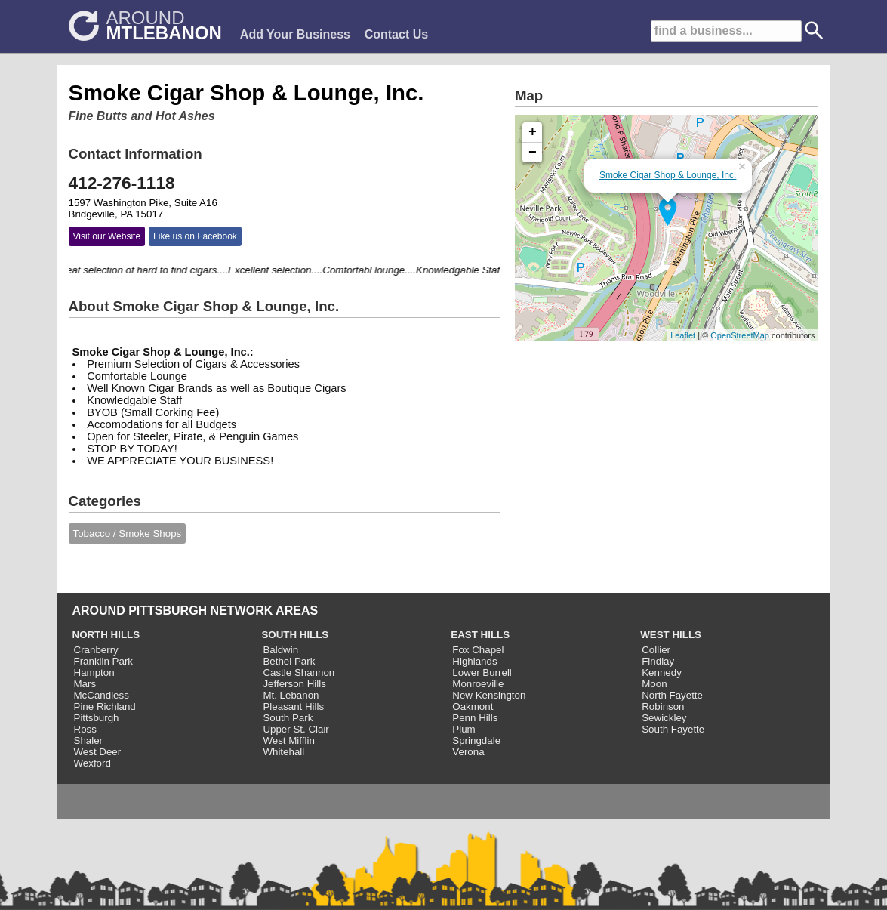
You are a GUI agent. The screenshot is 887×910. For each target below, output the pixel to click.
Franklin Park (104, 661)
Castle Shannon (298, 672)
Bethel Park (289, 661)
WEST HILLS (670, 634)
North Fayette (672, 695)
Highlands (474, 661)
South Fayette (673, 729)
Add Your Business (295, 34)
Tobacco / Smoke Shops (127, 533)
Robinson (663, 706)
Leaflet (682, 335)
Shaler (88, 740)
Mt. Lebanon (291, 695)
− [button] (532, 152)
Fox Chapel (478, 650)
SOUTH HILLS (294, 634)
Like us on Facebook (195, 236)
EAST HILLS (480, 634)
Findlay (658, 661)
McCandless (101, 695)
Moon (654, 683)
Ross (85, 729)
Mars (85, 683)
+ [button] (532, 132)
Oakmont (472, 706)
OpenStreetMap (739, 335)
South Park (288, 717)
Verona (468, 751)
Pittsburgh (96, 717)
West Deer (98, 751)
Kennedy (662, 672)
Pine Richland (105, 706)
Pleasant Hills (293, 706)
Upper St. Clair (295, 729)
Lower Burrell (482, 672)
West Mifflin (288, 740)
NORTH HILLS (106, 634)
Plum (463, 729)
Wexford (92, 763)
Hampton (94, 672)
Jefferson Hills (294, 683)
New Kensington (488, 695)
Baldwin (280, 650)
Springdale (476, 740)
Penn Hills (474, 717)
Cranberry (96, 650)
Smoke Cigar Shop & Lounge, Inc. (667, 175)
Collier (656, 650)
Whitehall (283, 751)
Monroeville (478, 683)
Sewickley (664, 717)
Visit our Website (107, 236)
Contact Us (396, 34)
